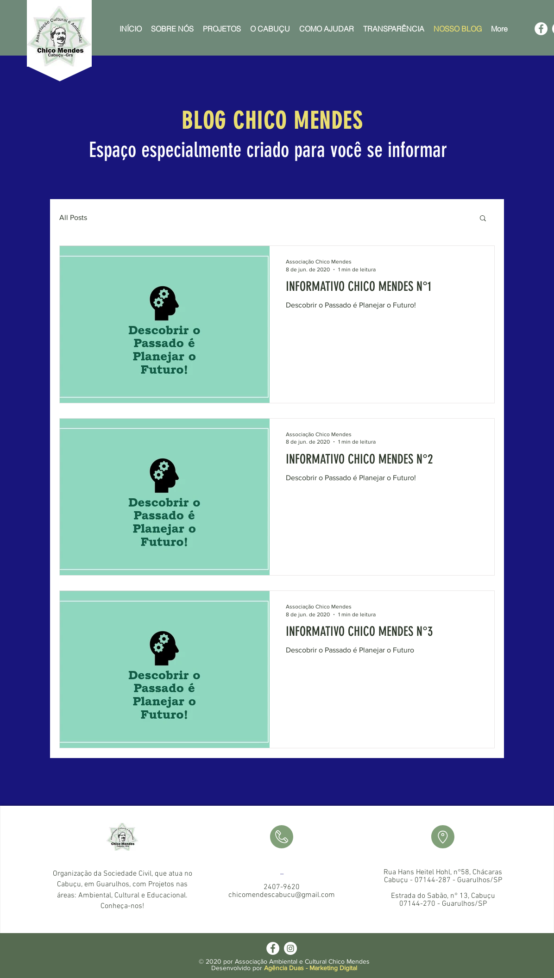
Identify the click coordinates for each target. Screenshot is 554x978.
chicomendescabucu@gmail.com (281, 895)
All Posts (73, 217)
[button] (482, 219)
